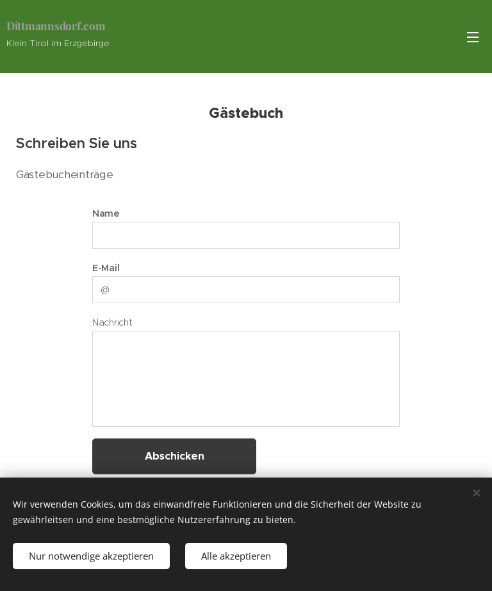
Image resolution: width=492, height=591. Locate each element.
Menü (473, 37)
